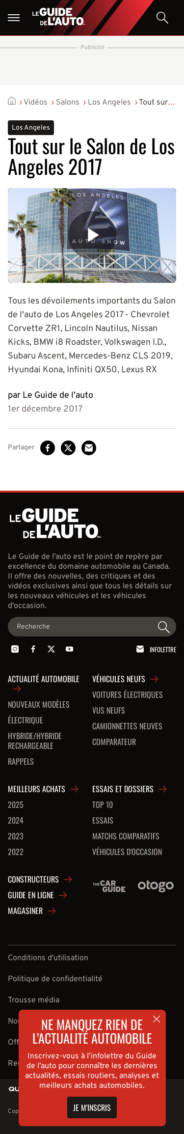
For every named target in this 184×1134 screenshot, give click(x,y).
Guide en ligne (31, 895)
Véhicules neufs (118, 679)
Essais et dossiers (123, 789)
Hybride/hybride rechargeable (35, 741)
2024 (16, 820)
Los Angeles (109, 103)
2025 (16, 805)
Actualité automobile (43, 679)
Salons (67, 103)
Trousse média (33, 1000)
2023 (16, 836)
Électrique (25, 720)
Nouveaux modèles (39, 704)
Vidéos (36, 103)
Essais (102, 820)
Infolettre (154, 649)
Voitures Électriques (127, 695)
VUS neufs (108, 710)
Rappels (21, 761)
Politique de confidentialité (55, 979)
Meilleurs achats (36, 789)
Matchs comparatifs (125, 836)
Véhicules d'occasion (127, 852)
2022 (16, 852)
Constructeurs (33, 879)
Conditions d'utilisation (48, 958)
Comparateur (114, 742)
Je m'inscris (92, 1107)
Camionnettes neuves (127, 726)
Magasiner (25, 911)
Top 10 (102, 805)
